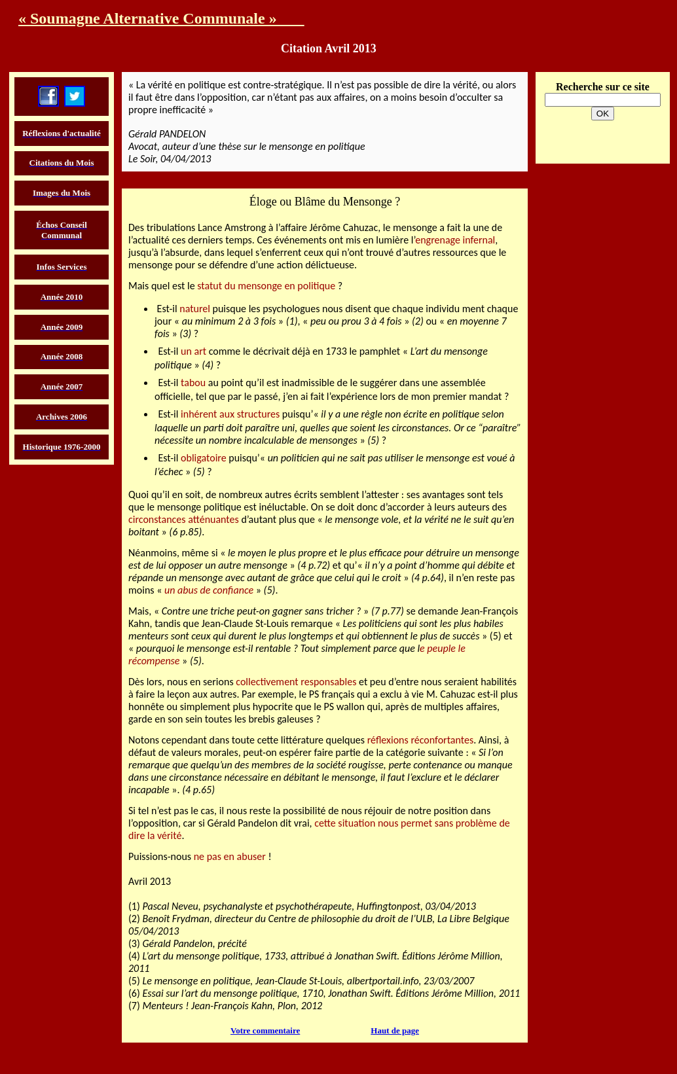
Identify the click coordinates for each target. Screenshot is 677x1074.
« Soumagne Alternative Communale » (161, 18)
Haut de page (395, 1030)
